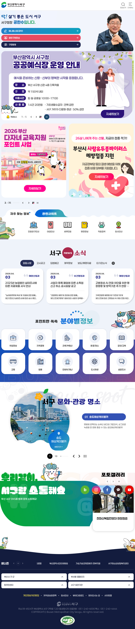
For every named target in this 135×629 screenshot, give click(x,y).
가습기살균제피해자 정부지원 (97, 563)
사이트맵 (108, 595)
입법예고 (54, 263)
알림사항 (27, 263)
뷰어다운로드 (78, 595)
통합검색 (123, 8)
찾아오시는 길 (94, 595)
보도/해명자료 (84, 263)
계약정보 (68, 263)
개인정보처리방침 (31, 595)
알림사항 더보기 (113, 263)
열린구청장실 (14, 38)
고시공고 (41, 263)
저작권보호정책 (50, 595)
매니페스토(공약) (16, 31)
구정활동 (12, 44)
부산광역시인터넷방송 (67, 563)
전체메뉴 (130, 8)
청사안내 (64, 595)
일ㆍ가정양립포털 (43, 563)
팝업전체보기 (40, 116)
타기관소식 (102, 263)
